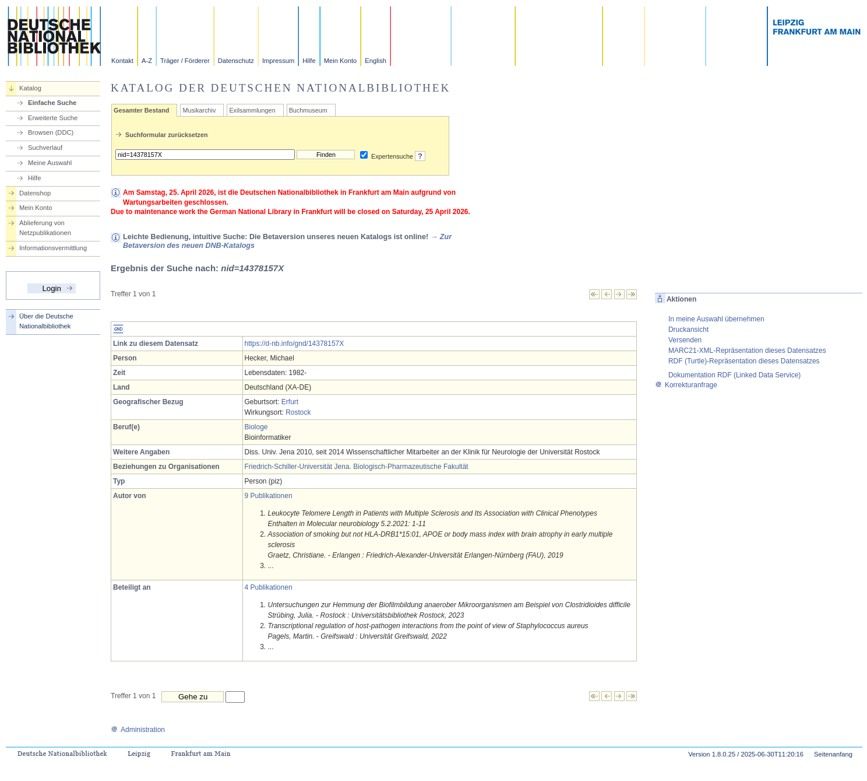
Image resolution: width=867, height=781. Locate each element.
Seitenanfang (833, 754)
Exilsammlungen (252, 110)
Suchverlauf (45, 147)
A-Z (147, 60)
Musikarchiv (199, 110)
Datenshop (35, 193)
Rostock (298, 412)
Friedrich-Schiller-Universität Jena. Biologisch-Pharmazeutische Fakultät (356, 467)
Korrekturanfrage (686, 385)
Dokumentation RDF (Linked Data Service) (734, 375)
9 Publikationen (268, 496)
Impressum (278, 60)
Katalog (30, 88)
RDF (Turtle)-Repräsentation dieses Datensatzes (744, 361)
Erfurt (289, 402)
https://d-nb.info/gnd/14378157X (294, 343)
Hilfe (308, 60)
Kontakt (122, 60)
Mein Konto (340, 60)
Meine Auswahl (50, 162)
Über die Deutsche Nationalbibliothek (46, 321)
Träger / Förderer (185, 60)
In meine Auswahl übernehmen (716, 319)
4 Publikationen (268, 587)
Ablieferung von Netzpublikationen (45, 227)
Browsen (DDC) (50, 132)
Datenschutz (236, 60)
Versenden (685, 340)
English (375, 60)
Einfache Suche (52, 102)
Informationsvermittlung (53, 247)
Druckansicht (688, 329)
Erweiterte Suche (52, 117)
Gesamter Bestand (141, 110)
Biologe (256, 427)
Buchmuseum (308, 110)
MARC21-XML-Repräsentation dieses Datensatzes (747, 350)
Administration (138, 730)
